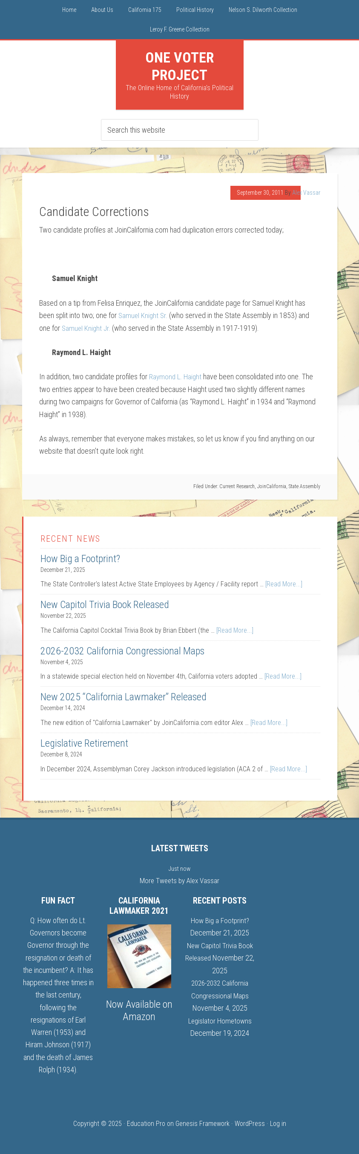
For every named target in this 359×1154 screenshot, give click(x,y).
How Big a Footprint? (80, 558)
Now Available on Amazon (139, 1010)
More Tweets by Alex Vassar (179, 879)
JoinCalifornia (271, 486)
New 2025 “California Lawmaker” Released (123, 696)
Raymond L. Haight (176, 376)
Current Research (237, 486)
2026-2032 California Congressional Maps (122, 651)
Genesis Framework (202, 1123)
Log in (278, 1123)
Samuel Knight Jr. (87, 327)
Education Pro (146, 1123)
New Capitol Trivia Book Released (104, 604)
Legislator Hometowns (220, 1019)
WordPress (250, 1123)
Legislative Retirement (84, 743)
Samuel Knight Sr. (143, 315)
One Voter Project (179, 66)
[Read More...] (283, 584)
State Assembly (304, 486)
